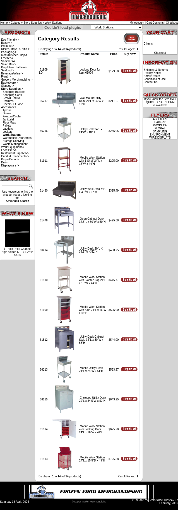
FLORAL (160, 128)
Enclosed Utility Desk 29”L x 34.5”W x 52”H (92, 399)
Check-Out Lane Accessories (12, 106)
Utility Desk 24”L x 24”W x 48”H (90, 131)
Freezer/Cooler (12, 116)
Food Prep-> (9, 150)
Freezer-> (7, 58)
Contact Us (150, 82)
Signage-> (7, 85)
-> (12, 88)
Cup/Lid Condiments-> (15, 156)
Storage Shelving (13, 140)
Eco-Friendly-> (10, 39)
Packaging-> (9, 52)
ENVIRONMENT (160, 134)
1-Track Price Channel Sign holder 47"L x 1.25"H (17, 250)
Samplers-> (8, 61)
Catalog (15, 22)
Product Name (89, 53)
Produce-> (7, 45)
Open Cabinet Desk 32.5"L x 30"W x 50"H (92, 220)
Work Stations (53, 22)
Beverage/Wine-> (12, 73)
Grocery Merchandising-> (17, 79)
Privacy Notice (153, 72)
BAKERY (159, 122)
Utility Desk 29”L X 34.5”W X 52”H (91, 250)
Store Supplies (32, 22)
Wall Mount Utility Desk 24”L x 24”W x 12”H (91, 101)
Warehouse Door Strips (17, 137)
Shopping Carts (12, 94)
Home (4, 22)
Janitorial (8, 119)
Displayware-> (10, 165)
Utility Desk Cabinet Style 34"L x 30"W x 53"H (91, 339)
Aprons (7, 110)
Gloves (7, 113)
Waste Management (15, 144)
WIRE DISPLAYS (160, 137)
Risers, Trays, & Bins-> (15, 48)
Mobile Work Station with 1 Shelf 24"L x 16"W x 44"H (92, 160)
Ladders (8, 128)
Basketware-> (9, 82)
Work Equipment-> (12, 147)
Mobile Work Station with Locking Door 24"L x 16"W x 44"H (92, 429)
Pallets (7, 125)
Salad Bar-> (8, 64)
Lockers (8, 131)
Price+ (114, 53)
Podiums (8, 101)
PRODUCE (160, 125)
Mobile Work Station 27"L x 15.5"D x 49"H (92, 459)
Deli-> (4, 162)
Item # (44, 53)
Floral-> (6, 76)
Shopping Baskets (14, 91)
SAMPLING (160, 131)
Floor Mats (9, 122)
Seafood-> (7, 70)
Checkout (172, 22)
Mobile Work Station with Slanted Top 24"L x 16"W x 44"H (92, 280)
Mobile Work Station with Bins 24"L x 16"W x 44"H (92, 310)
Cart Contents (155, 22)
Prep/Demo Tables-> (14, 67)
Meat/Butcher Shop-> (14, 55)
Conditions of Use (155, 79)
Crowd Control (12, 98)
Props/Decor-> (10, 159)
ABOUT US (160, 119)
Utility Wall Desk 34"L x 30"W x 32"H (92, 190)
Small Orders (152, 76)
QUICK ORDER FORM (160, 102)
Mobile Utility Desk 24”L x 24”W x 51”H (91, 369)
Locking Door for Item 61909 (89, 71)
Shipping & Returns (156, 69)
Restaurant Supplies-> (15, 153)
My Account (137, 22)
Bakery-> (6, 42)
